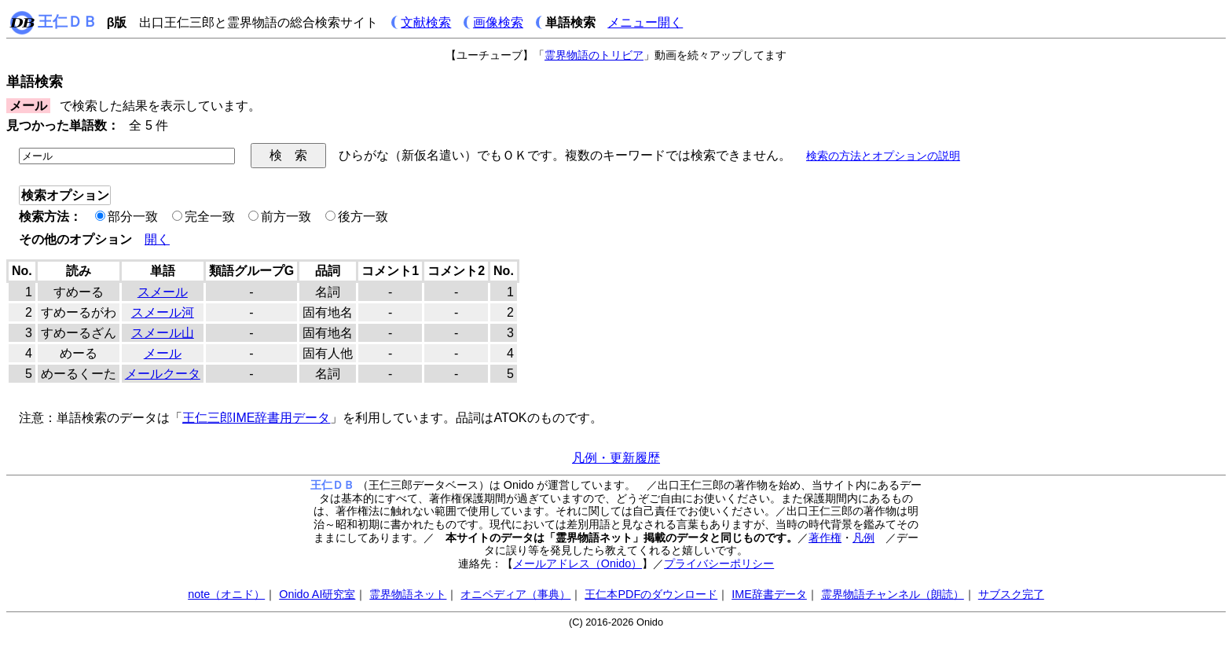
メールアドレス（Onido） (577, 563)
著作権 (825, 537)
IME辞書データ (769, 594)
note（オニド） (226, 594)
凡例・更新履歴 (616, 457)
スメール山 (162, 333)
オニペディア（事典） (515, 594)
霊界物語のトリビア (594, 55)
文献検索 (426, 22)
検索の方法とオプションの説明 (883, 155)
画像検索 (498, 22)
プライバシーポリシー (719, 563)
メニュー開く (645, 22)
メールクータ (162, 373)
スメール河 (162, 312)
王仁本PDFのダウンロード (651, 594)
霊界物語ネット (407, 594)
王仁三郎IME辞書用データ (256, 417)
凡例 (863, 537)
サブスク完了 (1011, 594)
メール (163, 353)
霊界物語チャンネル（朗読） (892, 594)
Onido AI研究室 (317, 594)
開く (157, 239)
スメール (163, 292)
